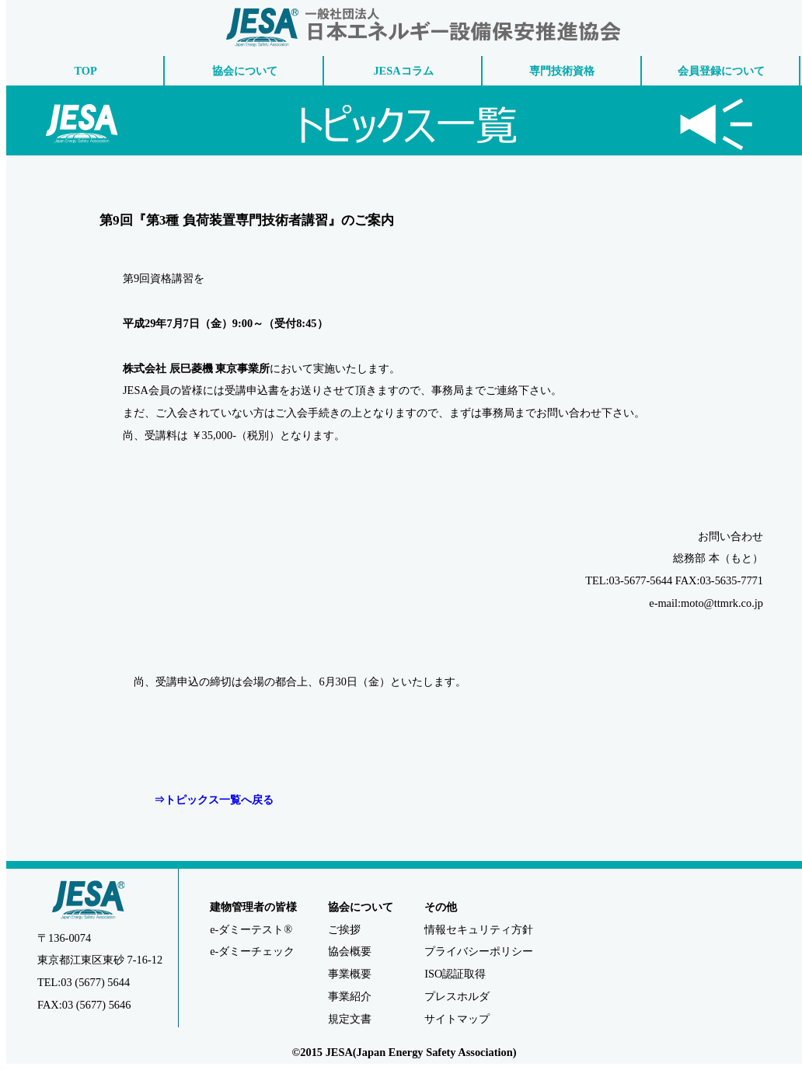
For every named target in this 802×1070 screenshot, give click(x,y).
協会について (244, 70)
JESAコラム (403, 70)
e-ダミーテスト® (251, 929)
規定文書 (349, 1018)
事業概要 (349, 973)
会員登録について (721, 70)
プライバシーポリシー (478, 951)
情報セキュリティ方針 (478, 929)
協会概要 (349, 951)
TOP (86, 70)
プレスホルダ (457, 996)
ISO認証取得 (455, 973)
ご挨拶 (344, 929)
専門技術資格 (562, 70)
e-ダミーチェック (252, 951)
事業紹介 (349, 996)
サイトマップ (457, 1018)
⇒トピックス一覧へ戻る (214, 799)
